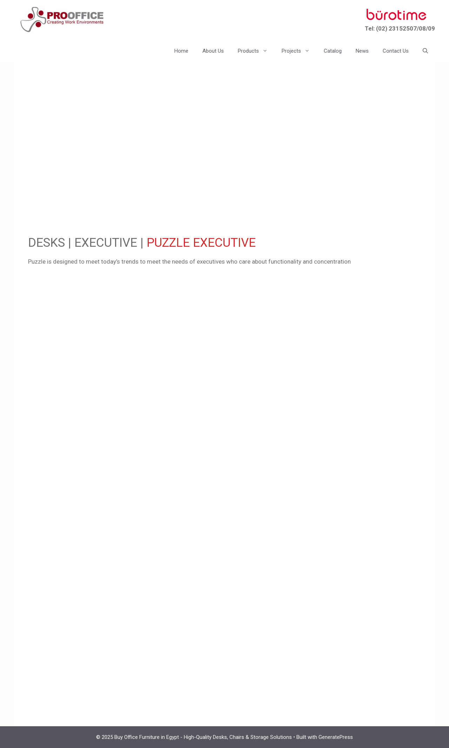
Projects (299, 50)
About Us (213, 51)
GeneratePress (336, 737)
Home (181, 51)
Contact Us (396, 51)
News (362, 51)
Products (256, 50)
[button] (425, 50)
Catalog (333, 51)
